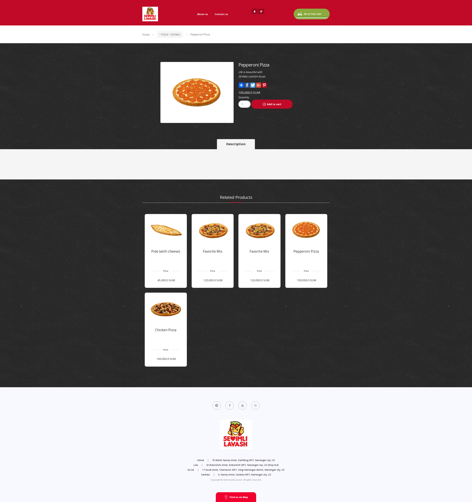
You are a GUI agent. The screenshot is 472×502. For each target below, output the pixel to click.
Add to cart (274, 104)
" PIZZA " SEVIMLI (169, 34)
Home (146, 34)
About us (202, 14)
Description (236, 144)
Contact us (221, 14)
